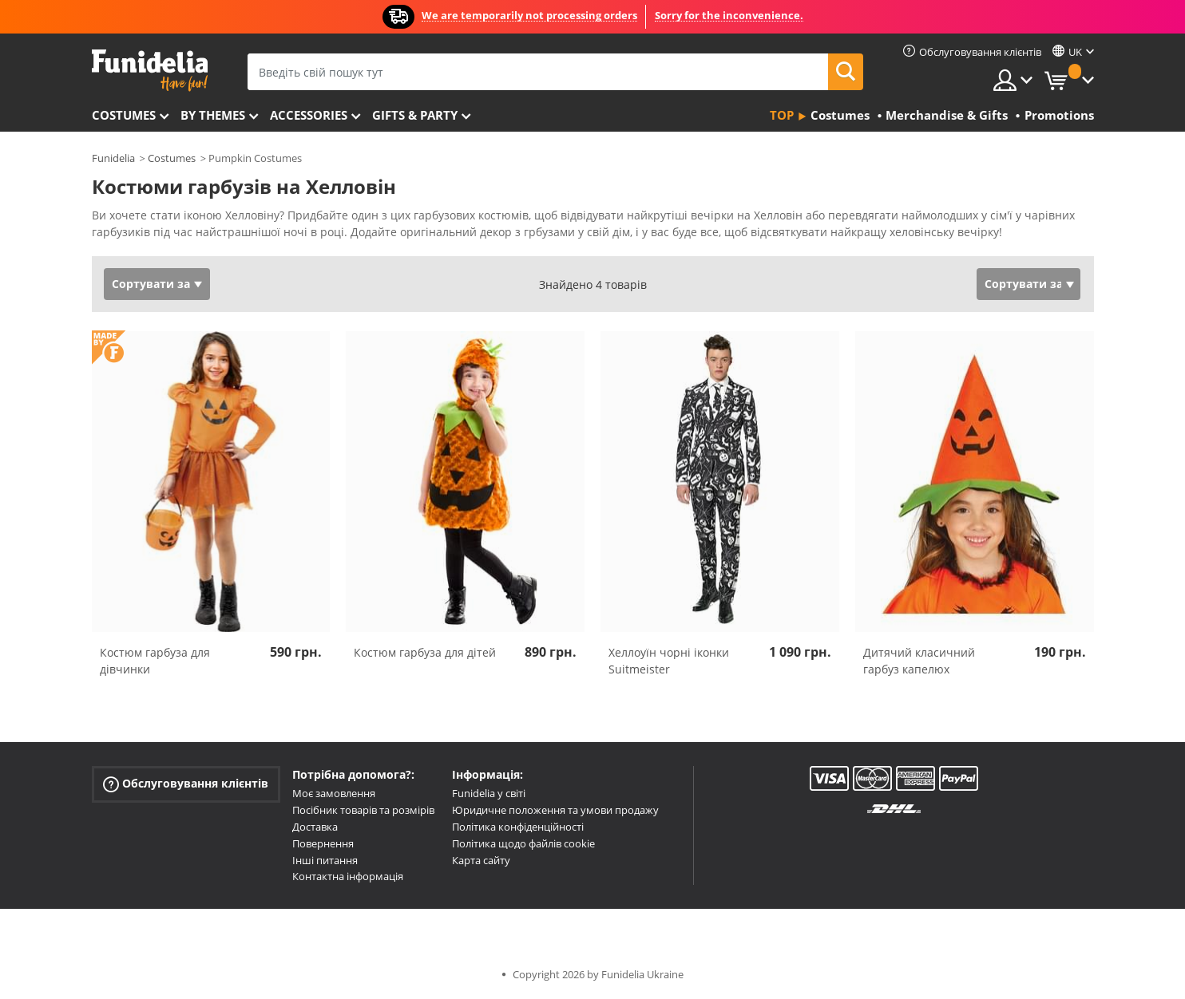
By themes (212, 115)
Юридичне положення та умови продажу (555, 810)
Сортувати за (151, 283)
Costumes (124, 115)
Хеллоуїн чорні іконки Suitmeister (668, 661)
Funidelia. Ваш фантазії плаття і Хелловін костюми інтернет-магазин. (150, 70)
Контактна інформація (347, 876)
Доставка (315, 826)
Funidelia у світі (488, 793)
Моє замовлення (333, 793)
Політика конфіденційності (518, 826)
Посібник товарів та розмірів (363, 810)
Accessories (308, 115)
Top (782, 115)
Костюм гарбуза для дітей (425, 652)
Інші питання (325, 860)
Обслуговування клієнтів (185, 784)
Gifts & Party (415, 115)
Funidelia (113, 158)
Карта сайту (481, 860)
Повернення (323, 843)
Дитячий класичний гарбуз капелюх (919, 661)
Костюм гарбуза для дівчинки (155, 661)
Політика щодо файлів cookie (523, 843)
